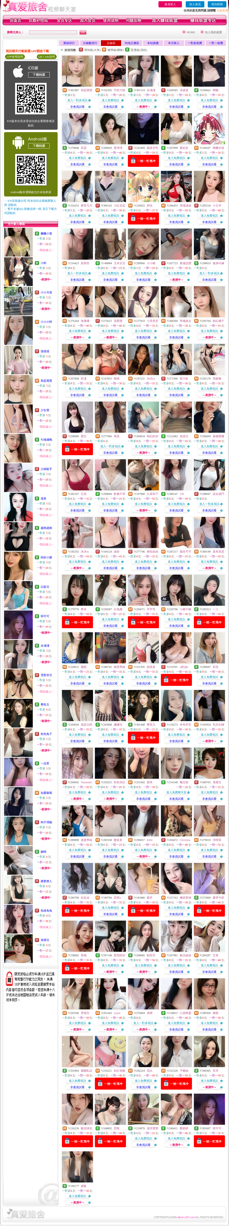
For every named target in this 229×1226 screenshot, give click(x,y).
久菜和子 (152, 494)
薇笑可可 (185, 551)
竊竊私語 (86, 1070)
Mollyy (151, 378)
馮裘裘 (184, 90)
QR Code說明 (46, 56)
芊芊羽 (151, 609)
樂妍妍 (184, 1128)
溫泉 (43, 498)
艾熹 (215, 955)
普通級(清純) (139, 50)
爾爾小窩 (46, 233)
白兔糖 (118, 609)
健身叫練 (218, 263)
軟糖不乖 (119, 494)
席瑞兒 (85, 1013)
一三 (215, 609)
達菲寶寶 (152, 1128)
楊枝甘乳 (152, 148)
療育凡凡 (86, 205)
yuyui (117, 1013)
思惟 (117, 1128)
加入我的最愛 (213, 32)
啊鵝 (215, 90)
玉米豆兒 (119, 263)
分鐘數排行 (90, 43)
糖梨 (215, 1013)
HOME (191, 32)
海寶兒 (45, 940)
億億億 (45, 351)
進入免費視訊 (110, 100)
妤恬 (150, 205)
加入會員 (195, 4)
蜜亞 (84, 436)
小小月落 (46, 292)
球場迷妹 (185, 205)
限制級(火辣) (92, 50)
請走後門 (218, 494)
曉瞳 (117, 378)
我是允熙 (86, 724)
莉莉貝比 (119, 782)
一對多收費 (195, 43)
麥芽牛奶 (218, 897)
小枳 (43, 263)
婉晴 (43, 851)
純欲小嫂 (46, 557)
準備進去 (185, 321)
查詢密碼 (217, 4)
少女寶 (45, 410)
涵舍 (117, 551)
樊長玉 (45, 704)
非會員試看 (77, 106)
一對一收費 (216, 43)
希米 (84, 609)
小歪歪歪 (152, 321)
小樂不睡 (185, 609)
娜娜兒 (118, 724)
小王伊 (217, 205)
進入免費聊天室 (176, 792)
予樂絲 (184, 1070)
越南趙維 (46, 528)
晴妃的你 (152, 436)
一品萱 (45, 763)
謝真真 (151, 667)
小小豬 (151, 263)
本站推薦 (153, 43)
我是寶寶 (46, 380)
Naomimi (86, 782)
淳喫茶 (217, 840)
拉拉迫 (85, 897)
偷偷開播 (218, 436)
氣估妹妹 (185, 955)
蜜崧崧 (184, 148)
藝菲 (150, 897)
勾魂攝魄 (46, 439)
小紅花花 (119, 205)
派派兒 (184, 436)
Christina (185, 840)
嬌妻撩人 (46, 881)
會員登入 (170, 4)
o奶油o (184, 667)
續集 (84, 1186)
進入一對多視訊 (77, 100)
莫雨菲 (85, 263)
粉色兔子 (46, 734)
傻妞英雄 (185, 897)
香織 (84, 955)
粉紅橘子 (218, 321)
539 (182, 494)
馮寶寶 (118, 321)
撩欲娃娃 (152, 551)
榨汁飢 (184, 378)
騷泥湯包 (86, 1128)
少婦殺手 (46, 469)
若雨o (117, 897)
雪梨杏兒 (46, 675)
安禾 (215, 1070)
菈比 (150, 1070)
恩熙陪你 (119, 955)
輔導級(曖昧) (116, 50)
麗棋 (84, 667)
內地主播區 (132, 43)
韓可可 (45, 616)
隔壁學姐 (119, 667)
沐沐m (85, 551)
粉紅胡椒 (119, 1070)
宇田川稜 (119, 90)
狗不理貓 (46, 822)
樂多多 (118, 840)
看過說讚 (185, 263)
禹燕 (117, 436)
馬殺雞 (217, 378)
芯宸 (84, 494)
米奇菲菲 (185, 724)
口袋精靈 (185, 1013)
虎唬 (150, 1013)
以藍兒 (45, 586)
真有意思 (218, 551)
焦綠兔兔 (46, 910)
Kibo (150, 840)
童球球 (118, 148)
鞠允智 (184, 782)
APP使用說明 (14, 56)
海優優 (85, 321)
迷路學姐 (86, 840)
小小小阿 (46, 322)
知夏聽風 (46, 793)
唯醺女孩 (218, 148)
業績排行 (69, 43)
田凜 (84, 378)
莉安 (215, 667)
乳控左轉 (218, 724)
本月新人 (174, 43)
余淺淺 (45, 645)
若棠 (84, 148)
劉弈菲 (151, 955)
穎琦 (150, 782)
